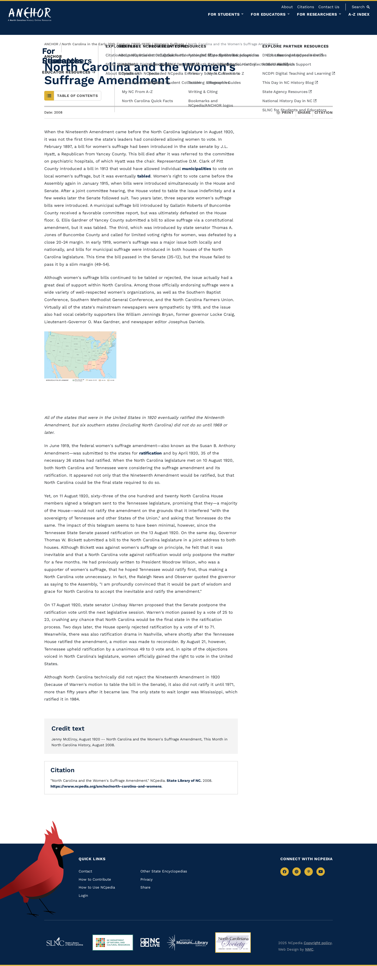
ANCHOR (51, 44)
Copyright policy (318, 943)
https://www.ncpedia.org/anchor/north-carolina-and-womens (106, 786)
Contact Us (328, 7)
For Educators (268, 14)
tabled (144, 176)
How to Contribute (95, 879)
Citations (305, 7)
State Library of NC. (183, 780)
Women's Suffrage (169, 44)
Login (83, 895)
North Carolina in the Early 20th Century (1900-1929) (106, 44)
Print (285, 113)
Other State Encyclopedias (163, 871)
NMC (309, 949)
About (287, 7)
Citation (323, 112)
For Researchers (317, 14)
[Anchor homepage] (29, 14)
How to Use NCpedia (97, 887)
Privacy (146, 879)
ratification (150, 453)
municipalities (196, 168)
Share (304, 113)
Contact (85, 871)
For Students (224, 14)
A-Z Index (359, 14)
